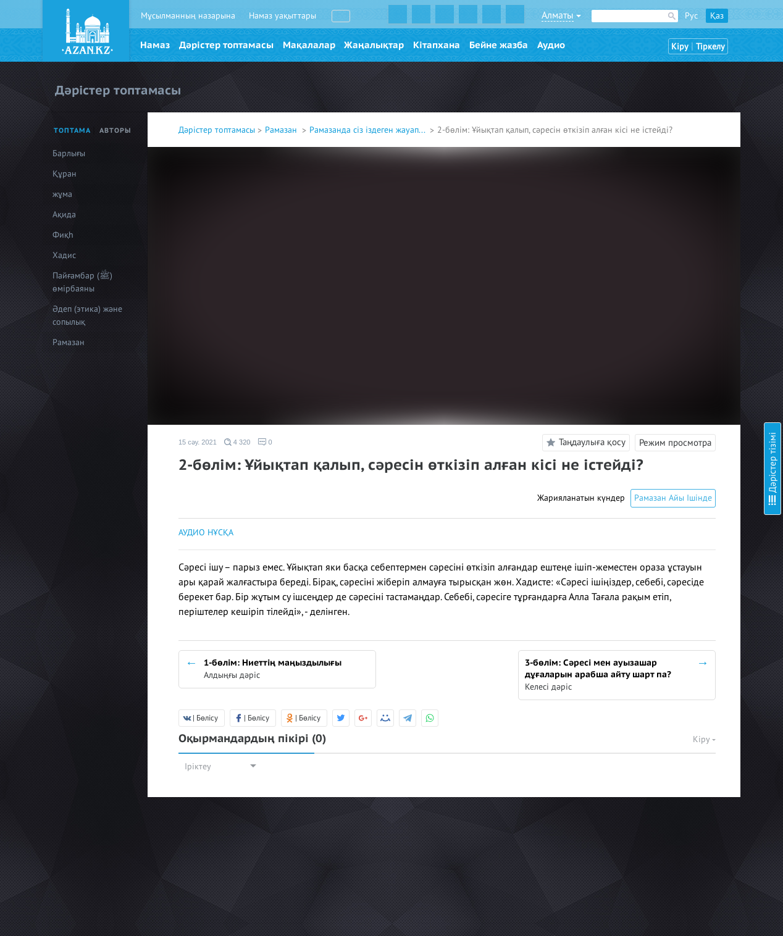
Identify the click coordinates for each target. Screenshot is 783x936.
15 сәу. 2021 (197, 442)
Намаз (155, 45)
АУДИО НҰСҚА (205, 532)
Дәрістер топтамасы (226, 45)
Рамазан (282, 130)
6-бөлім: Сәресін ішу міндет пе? (678, 209)
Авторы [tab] (115, 131)
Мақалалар (309, 45)
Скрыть (759, 24)
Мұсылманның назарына (188, 15)
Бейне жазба (498, 45)
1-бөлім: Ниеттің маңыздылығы (677, 62)
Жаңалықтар (374, 45)
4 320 (237, 442)
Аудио (551, 45)
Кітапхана (436, 45)
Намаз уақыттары (282, 15)
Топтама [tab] (72, 131)
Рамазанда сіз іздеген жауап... (368, 130)
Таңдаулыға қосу (584, 443)
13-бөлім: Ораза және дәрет (671, 404)
